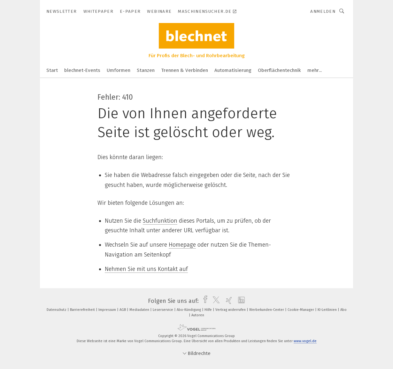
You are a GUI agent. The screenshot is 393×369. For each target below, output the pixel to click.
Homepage (182, 244)
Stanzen (146, 70)
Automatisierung (232, 70)
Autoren (197, 315)
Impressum (107, 310)
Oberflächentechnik (279, 70)
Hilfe (208, 310)
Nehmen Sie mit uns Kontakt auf (146, 269)
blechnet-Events (82, 70)
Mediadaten (139, 310)
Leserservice (163, 310)
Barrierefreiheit (83, 310)
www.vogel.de (305, 341)
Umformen (118, 70)
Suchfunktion (160, 220)
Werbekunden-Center (267, 310)
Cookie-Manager (301, 310)
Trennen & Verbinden (184, 70)
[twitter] (214, 300)
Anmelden (322, 11)
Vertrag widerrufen (231, 310)
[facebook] (203, 300)
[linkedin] (239, 300)
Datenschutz (57, 310)
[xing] (227, 300)
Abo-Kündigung (189, 310)
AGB (123, 310)
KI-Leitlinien (328, 310)
